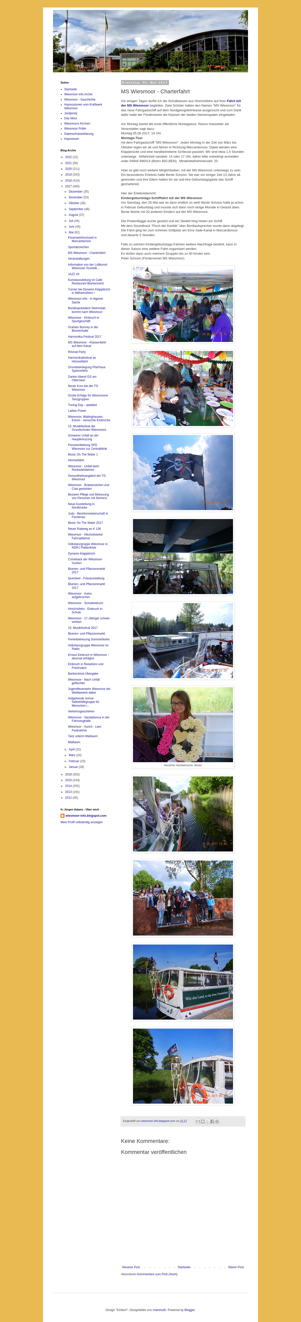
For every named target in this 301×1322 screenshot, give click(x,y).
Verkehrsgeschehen (81, 711)
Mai (71, 232)
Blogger (189, 1310)
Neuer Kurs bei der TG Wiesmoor (83, 387)
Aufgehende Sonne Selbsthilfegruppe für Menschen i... (83, 702)
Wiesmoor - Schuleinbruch (85, 603)
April (72, 749)
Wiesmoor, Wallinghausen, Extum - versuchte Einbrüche (89, 418)
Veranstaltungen (79, 258)
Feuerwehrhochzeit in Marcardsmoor (82, 239)
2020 (69, 169)
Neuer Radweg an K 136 (84, 529)
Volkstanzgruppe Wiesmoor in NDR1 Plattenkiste (88, 545)
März (72, 755)
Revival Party (77, 352)
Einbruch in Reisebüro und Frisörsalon (85, 665)
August (74, 215)
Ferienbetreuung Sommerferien (89, 639)
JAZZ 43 (73, 274)
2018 (69, 180)
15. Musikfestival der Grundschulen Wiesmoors (87, 427)
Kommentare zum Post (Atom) (157, 1274)
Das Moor (70, 118)
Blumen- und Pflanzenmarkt (86, 633)
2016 (69, 774)
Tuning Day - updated (82, 405)
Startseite (184, 1267)
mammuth (159, 1310)
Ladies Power (77, 410)
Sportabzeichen (78, 247)
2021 (69, 163)
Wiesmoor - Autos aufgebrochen (80, 595)
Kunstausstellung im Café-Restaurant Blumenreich (86, 281)
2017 (69, 186)
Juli (71, 221)
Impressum (71, 139)
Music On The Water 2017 (85, 523)
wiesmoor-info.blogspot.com (86, 815)
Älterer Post (236, 1267)
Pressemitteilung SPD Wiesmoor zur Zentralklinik (87, 446)
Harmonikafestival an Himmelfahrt (82, 359)
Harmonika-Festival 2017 (84, 336)
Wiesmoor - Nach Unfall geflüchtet (84, 681)
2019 (69, 174)
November (76, 197)
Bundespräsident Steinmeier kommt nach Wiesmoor (87, 309)
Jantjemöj (70, 113)
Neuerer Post (131, 1267)
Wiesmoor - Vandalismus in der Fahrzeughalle (89, 719)
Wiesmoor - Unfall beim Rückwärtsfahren (83, 468)
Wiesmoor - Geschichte (80, 99)
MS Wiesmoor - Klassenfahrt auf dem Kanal (87, 344)
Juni (72, 226)
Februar (74, 761)
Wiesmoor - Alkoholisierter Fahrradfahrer (85, 536)
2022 (69, 157)
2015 (69, 780)
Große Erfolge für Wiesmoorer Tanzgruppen (88, 397)
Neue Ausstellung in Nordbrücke (81, 505)
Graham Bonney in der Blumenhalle (83, 328)
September (76, 209)
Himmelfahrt (76, 460)
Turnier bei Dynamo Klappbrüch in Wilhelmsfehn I (89, 291)
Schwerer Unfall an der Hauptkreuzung (83, 437)
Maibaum (74, 742)
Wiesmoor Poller (75, 128)
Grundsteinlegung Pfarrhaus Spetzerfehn (87, 368)
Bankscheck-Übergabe (83, 673)
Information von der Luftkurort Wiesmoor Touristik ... (87, 266)
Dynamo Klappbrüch (81, 553)
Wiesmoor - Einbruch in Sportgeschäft (83, 319)
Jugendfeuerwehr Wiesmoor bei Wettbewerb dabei (89, 690)
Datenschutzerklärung (79, 134)
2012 (69, 797)
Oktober (74, 203)
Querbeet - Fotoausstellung (86, 578)
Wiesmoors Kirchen (77, 123)
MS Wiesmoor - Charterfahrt (87, 253)
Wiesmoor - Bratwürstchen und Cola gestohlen (88, 486)
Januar (74, 767)
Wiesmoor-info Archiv (78, 94)
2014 (69, 786)
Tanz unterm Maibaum (83, 736)
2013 (69, 792)
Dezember (76, 191)
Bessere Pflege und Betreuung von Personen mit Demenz (88, 496)
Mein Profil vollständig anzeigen (81, 822)
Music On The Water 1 (83, 454)
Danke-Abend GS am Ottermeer (82, 378)
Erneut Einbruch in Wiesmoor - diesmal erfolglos (88, 656)
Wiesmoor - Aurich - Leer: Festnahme (85, 728)
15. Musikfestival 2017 (83, 628)
